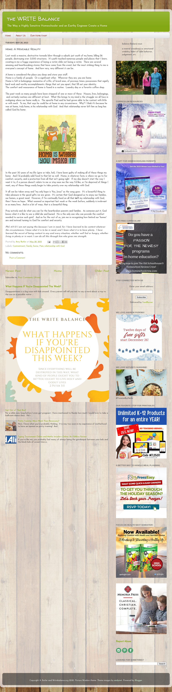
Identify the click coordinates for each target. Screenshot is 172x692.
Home (8, 35)
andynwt (118, 680)
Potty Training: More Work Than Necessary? (38, 421)
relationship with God (54, 246)
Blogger (138, 680)
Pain (41, 246)
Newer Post (13, 271)
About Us (21, 35)
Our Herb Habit (38, 35)
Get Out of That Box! (15, 410)
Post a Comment (17, 258)
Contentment (19, 246)
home (35, 246)
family (29, 246)
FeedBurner (147, 302)
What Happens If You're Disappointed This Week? (33, 286)
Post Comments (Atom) (29, 278)
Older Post (102, 271)
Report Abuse (123, 641)
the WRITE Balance (33, 18)
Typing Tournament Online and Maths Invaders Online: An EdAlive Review (52, 437)
